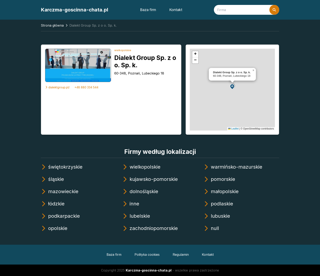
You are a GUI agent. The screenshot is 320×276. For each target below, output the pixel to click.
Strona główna (52, 25)
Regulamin (181, 254)
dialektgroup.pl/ (57, 87)
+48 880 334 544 (86, 87)
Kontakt (175, 10)
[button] (232, 86)
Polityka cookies (147, 254)
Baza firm (148, 10)
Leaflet (233, 128)
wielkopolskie (122, 50)
